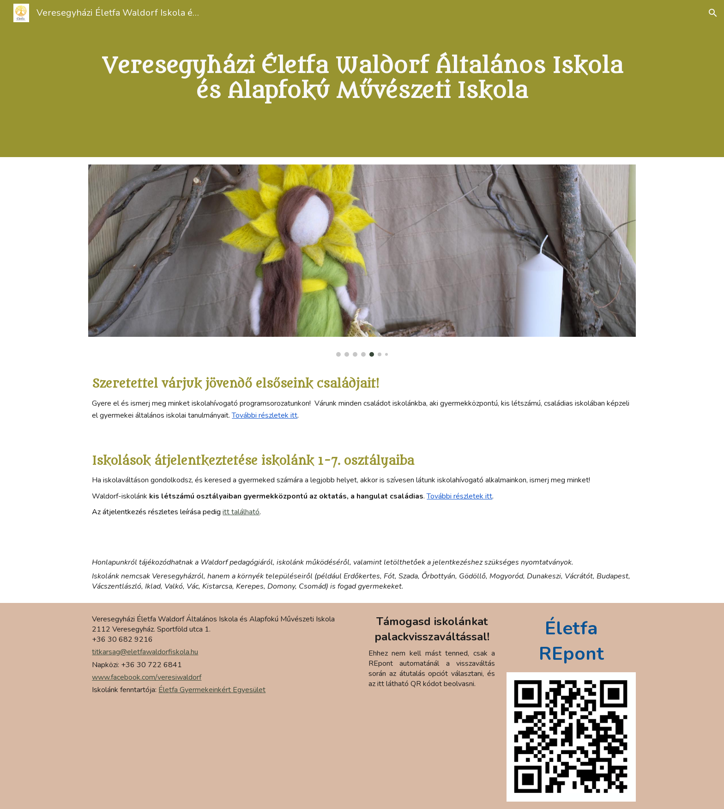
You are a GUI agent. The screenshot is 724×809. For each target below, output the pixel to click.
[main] (361, 79)
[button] (713, 13)
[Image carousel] (361, 260)
